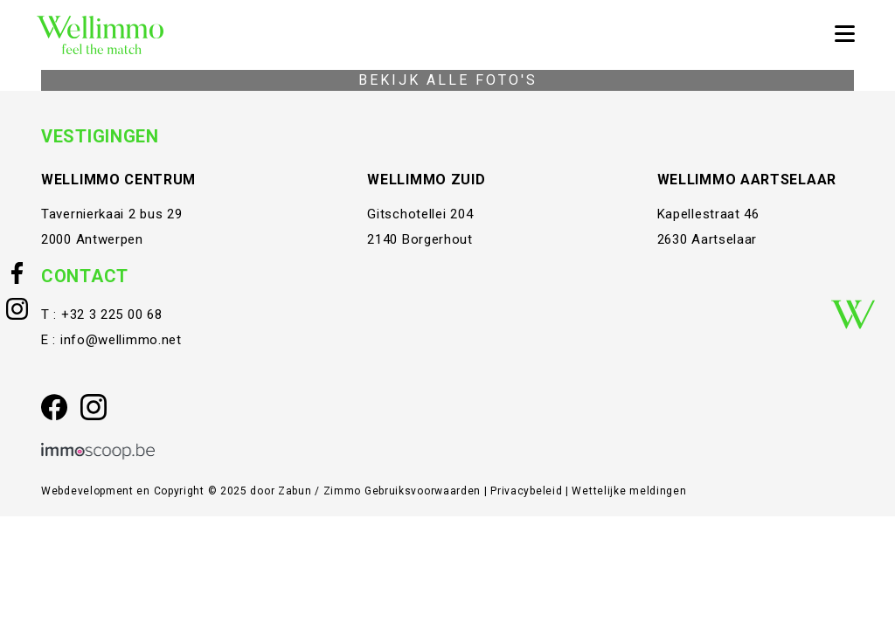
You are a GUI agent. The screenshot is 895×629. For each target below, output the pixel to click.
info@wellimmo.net (121, 340)
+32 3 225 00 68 (112, 314)
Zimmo (342, 491)
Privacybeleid (527, 491)
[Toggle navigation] (844, 35)
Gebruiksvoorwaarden (424, 491)
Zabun (295, 491)
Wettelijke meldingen (629, 491)
